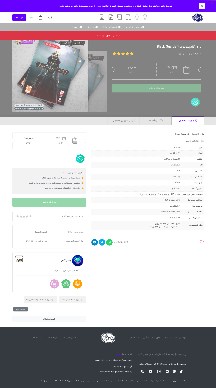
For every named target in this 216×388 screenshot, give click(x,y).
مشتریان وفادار (68, 337)
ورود (31, 17)
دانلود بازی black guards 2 (72, 299)
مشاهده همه (20, 309)
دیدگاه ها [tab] (156, 120)
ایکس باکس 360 (110, 27)
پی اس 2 (76, 27)
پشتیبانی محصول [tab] (123, 120)
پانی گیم (66, 260)
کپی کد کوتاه (49, 319)
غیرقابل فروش (156, 88)
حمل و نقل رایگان (152, 337)
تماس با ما (39, 337)
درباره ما (52, 337)
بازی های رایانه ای (134, 27)
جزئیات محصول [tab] (188, 120)
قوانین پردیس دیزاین (175, 337)
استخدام (134, 337)
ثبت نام (19, 17)
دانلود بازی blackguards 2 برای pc (40, 299)
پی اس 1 (92, 27)
